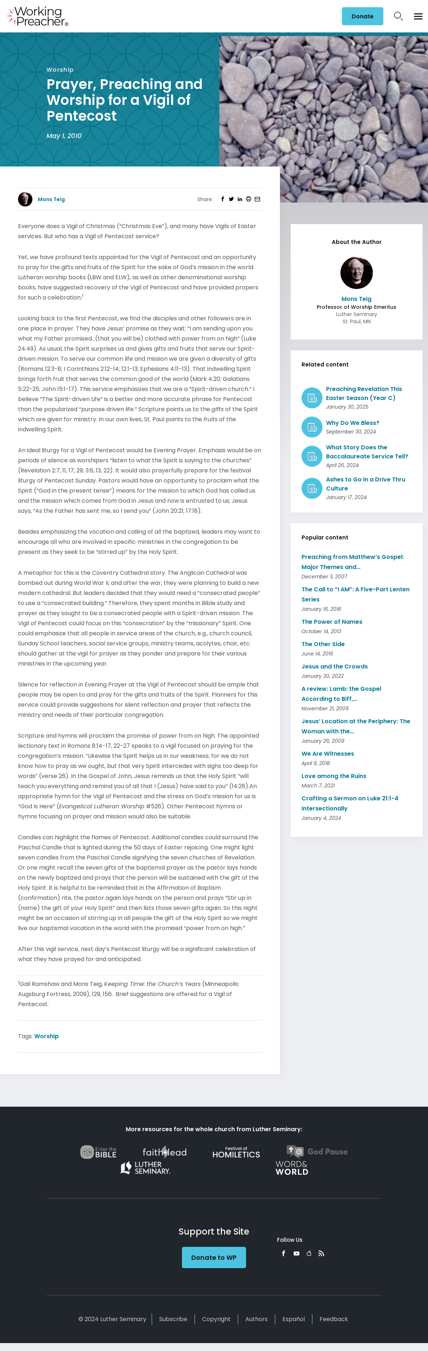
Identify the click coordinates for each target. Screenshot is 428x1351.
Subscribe (173, 1319)
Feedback (334, 1319)
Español (293, 1319)
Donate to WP (214, 1257)
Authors (256, 1319)
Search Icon (398, 16)
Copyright (216, 1319)
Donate (363, 16)
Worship (46, 1036)
